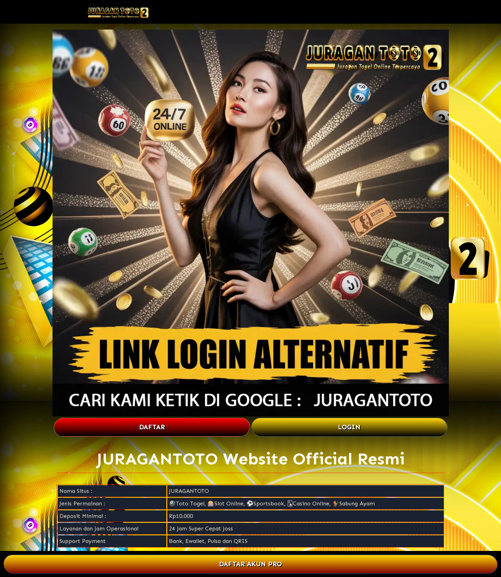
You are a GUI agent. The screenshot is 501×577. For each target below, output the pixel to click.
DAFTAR (152, 427)
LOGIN (349, 427)
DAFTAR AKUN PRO (250, 564)
